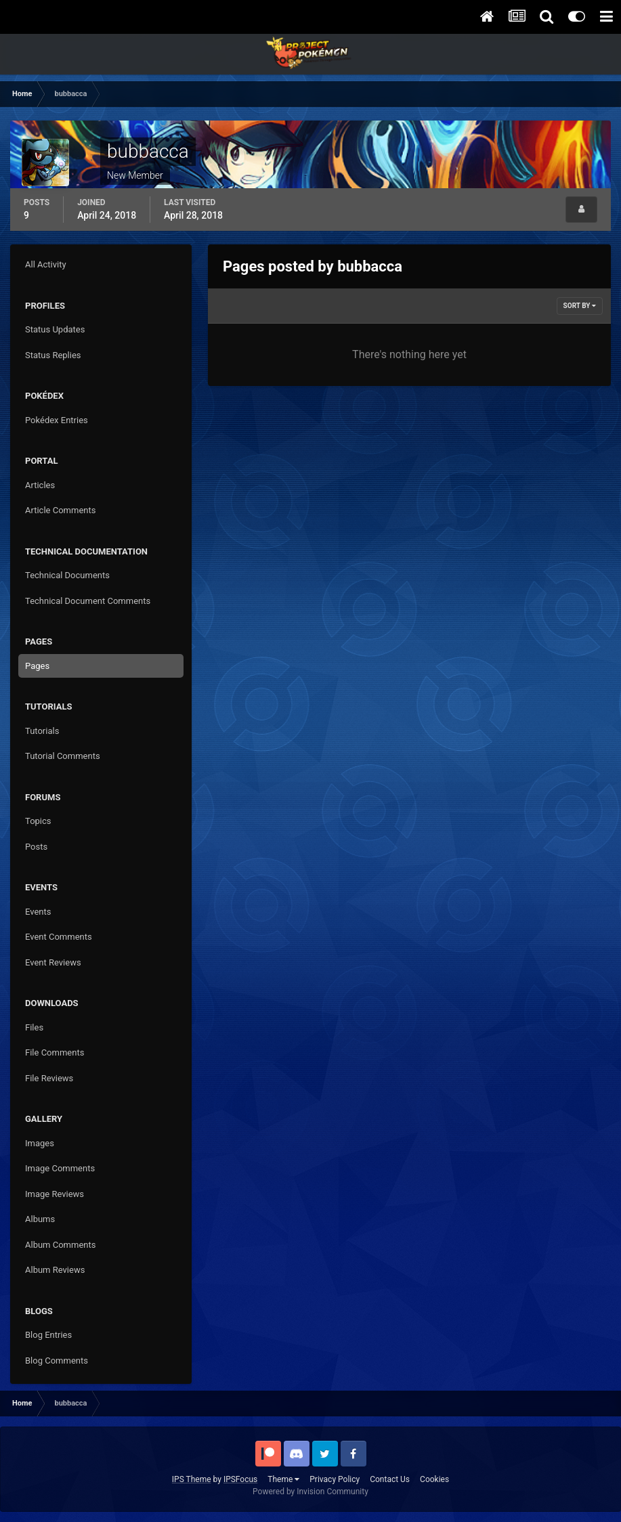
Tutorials (42, 731)
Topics (38, 821)
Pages (37, 666)
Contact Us (390, 1479)
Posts (36, 847)
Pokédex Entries (56, 420)
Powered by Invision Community (310, 1491)
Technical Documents (67, 575)
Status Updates (55, 329)
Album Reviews (55, 1270)
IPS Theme (191, 1479)
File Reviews (49, 1078)
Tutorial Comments (62, 756)
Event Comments (58, 937)
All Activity (45, 264)
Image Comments (60, 1168)
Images (39, 1143)
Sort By (579, 305)
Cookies (434, 1479)
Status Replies (53, 355)
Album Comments (60, 1245)
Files (34, 1027)
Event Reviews (53, 962)
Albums (40, 1219)
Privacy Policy (334, 1479)
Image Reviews (54, 1194)
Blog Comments (56, 1360)
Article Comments (60, 510)
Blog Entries (48, 1335)
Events (38, 912)
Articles (40, 485)
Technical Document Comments (87, 601)
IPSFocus (240, 1479)
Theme (283, 1479)
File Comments (54, 1052)
